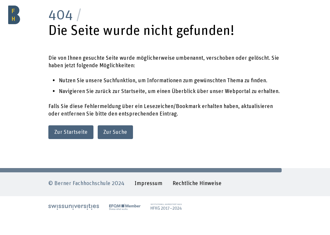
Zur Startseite (71, 132)
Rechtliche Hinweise (197, 183)
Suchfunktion (119, 81)
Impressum (148, 183)
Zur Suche (115, 132)
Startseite (133, 91)
